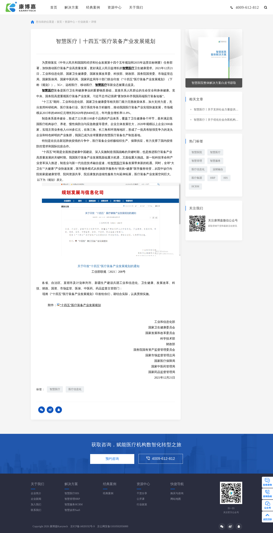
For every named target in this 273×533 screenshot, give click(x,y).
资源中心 (115, 7)
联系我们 (36, 510)
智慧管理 (197, 161)
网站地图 (175, 499)
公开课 (140, 499)
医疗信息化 (74, 389)
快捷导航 (177, 484)
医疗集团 (197, 178)
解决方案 (72, 7)
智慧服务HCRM (74, 504)
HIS (226, 178)
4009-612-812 (161, 459)
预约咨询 (112, 459)
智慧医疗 (116, 163)
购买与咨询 (176, 493)
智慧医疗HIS (72, 493)
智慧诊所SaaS (72, 510)
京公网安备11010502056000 (112, 526)
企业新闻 (36, 499)
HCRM (195, 186)
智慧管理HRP (72, 499)
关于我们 (136, 7)
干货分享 (142, 493)
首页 (53, 7)
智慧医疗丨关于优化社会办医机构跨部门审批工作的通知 (228, 119)
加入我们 (36, 504)
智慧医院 (197, 152)
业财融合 (218, 169)
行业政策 (83, 22)
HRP (212, 178)
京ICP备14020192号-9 (82, 526)
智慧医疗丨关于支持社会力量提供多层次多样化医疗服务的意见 (233, 109)
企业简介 (36, 493)
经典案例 (93, 7)
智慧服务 (215, 161)
